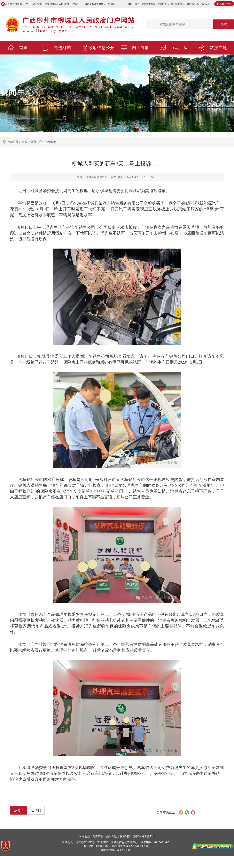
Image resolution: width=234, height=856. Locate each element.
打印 (18, 810)
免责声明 (97, 836)
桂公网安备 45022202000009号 (130, 846)
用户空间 (205, 3)
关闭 (36, 810)
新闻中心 (17, 92)
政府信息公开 (101, 47)
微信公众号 (133, 4)
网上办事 (140, 47)
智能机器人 (163, 3)
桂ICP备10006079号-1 (96, 846)
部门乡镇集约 (178, 3)
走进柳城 (62, 47)
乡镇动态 (50, 141)
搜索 (224, 24)
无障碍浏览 (193, 3)
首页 (23, 47)
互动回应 (179, 47)
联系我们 (125, 836)
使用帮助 (111, 836)
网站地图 (84, 836)
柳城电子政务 (148, 3)
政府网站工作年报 (144, 836)
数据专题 (218, 47)
